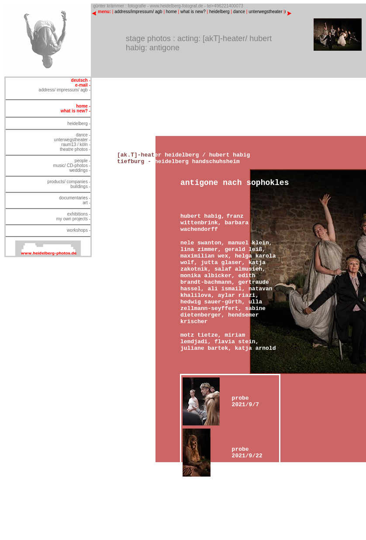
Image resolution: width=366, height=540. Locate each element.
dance (239, 11)
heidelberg (219, 11)
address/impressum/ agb (138, 11)
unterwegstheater (265, 11)
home (171, 11)
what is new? (193, 11)
